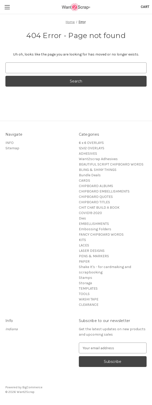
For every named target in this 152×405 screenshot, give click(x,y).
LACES (84, 245)
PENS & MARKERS (94, 256)
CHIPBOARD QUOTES (96, 197)
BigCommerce (32, 387)
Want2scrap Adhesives (98, 159)
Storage (85, 283)
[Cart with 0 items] (145, 7)
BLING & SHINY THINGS (97, 170)
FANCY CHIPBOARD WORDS (101, 234)
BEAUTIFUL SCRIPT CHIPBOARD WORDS (111, 164)
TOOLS (84, 294)
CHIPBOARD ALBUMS (96, 186)
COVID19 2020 (90, 213)
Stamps (85, 277)
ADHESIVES (88, 153)
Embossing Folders (95, 229)
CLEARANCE (88, 304)
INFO (9, 143)
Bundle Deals (90, 175)
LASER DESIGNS (92, 250)
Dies (82, 218)
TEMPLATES (88, 288)
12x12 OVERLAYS (91, 148)
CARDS (84, 180)
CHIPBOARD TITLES (94, 202)
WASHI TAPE (88, 299)
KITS (82, 240)
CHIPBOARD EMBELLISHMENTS (104, 191)
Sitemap (12, 148)
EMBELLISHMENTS (94, 224)
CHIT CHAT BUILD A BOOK (99, 207)
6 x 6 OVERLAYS (91, 143)
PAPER (84, 261)
